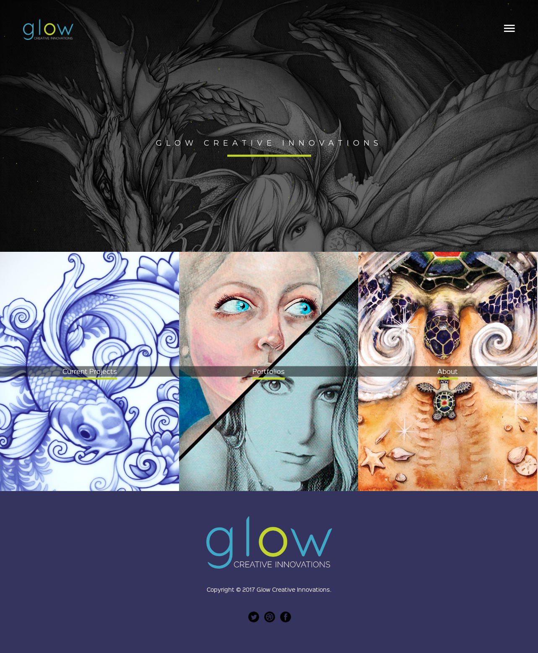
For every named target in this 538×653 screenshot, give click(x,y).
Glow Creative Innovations (293, 589)
